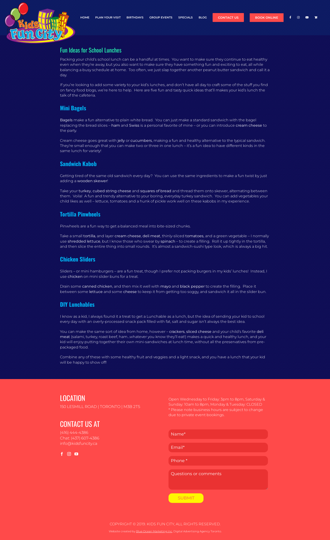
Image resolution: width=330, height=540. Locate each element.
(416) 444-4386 (74, 432)
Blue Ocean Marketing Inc (154, 531)
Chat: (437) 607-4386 (79, 438)
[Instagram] (69, 454)
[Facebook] (62, 454)
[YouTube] (76, 454)
